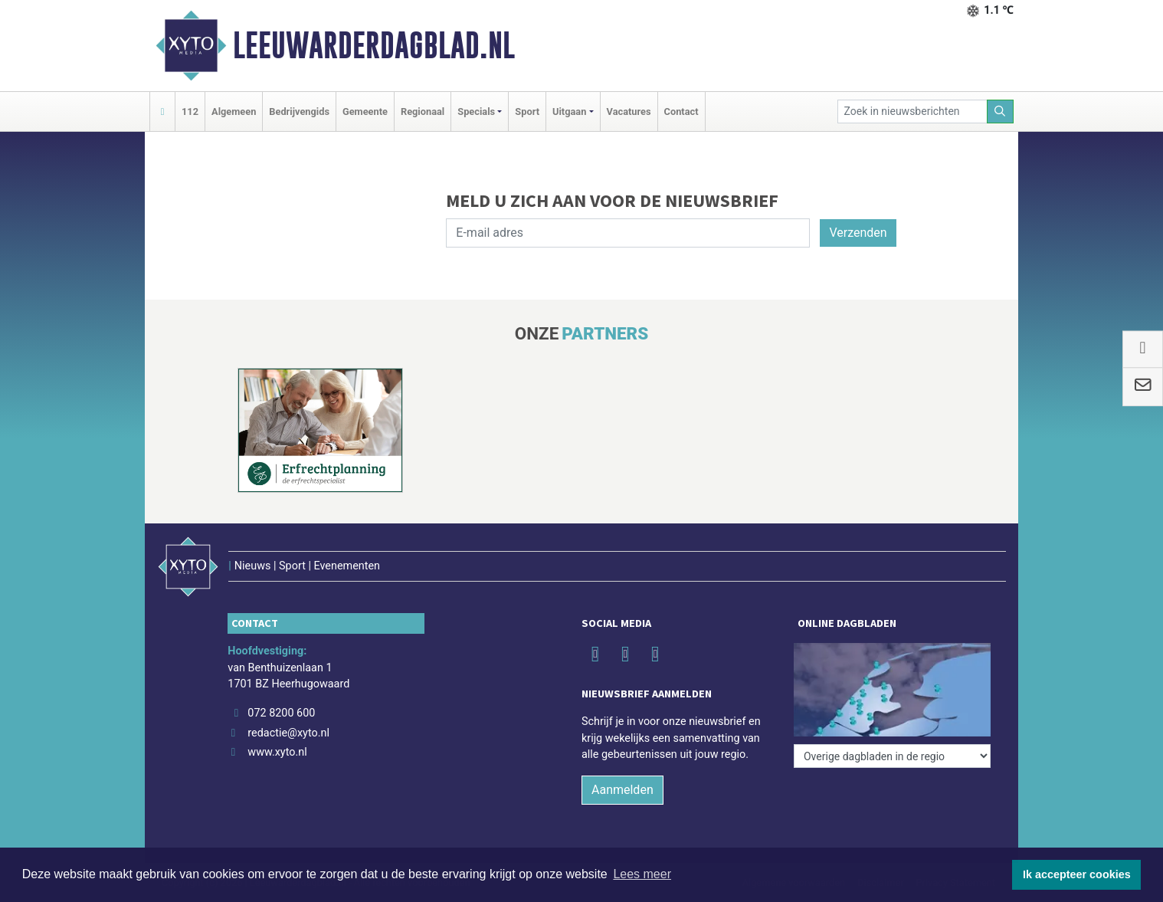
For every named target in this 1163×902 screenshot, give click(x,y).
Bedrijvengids (299, 111)
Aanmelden (622, 789)
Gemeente (365, 111)
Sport (527, 111)
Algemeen (233, 111)
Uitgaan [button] (569, 111)
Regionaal (422, 111)
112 (190, 111)
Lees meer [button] (642, 874)
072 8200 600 (281, 713)
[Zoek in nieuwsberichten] (912, 111)
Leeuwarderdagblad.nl (374, 45)
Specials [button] (476, 111)
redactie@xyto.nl (288, 733)
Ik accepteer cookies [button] (1077, 874)
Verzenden (857, 232)
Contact (681, 111)
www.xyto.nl (276, 752)
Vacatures (629, 111)
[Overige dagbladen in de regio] (892, 756)
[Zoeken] (1000, 111)
